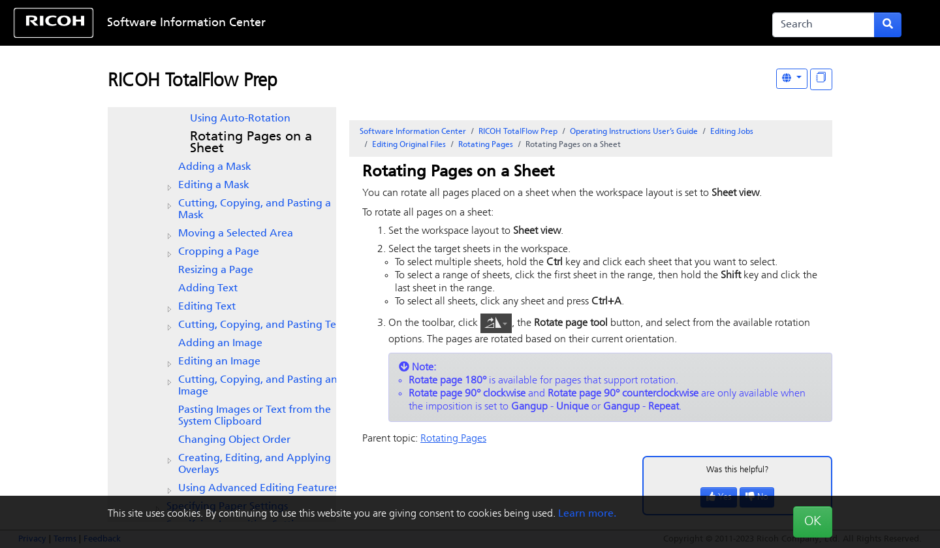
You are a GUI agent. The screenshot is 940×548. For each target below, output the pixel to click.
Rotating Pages (485, 145)
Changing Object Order (234, 440)
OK (812, 521)
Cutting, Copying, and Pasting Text (261, 325)
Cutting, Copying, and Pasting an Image (257, 386)
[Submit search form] (887, 24)
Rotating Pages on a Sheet (251, 143)
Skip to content (429, 23)
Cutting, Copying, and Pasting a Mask (254, 210)
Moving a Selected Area (235, 234)
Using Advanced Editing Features (258, 488)
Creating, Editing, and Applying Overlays (254, 464)
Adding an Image (220, 343)
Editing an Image (219, 362)
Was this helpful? (737, 470)
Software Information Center (186, 23)
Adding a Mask (214, 167)
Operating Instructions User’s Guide (634, 132)
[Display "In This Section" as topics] (821, 79)
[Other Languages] (791, 79)
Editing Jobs (731, 132)
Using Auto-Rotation (240, 119)
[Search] (823, 24)
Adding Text (208, 288)
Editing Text (207, 307)
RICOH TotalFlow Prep (192, 82)
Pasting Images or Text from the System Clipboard (254, 416)
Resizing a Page (215, 270)
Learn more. (587, 514)
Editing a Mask (213, 185)
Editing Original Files (409, 145)
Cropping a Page (218, 252)
